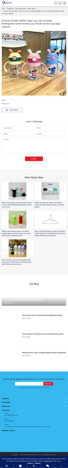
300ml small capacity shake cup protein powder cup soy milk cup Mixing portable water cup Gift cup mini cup (17, 205)
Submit (34, 159)
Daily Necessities (20, 8)
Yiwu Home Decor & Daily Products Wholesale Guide (42, 315)
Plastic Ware (31, 8)
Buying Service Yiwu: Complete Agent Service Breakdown (44, 353)
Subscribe (48, 383)
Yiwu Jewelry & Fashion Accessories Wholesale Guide (42, 334)
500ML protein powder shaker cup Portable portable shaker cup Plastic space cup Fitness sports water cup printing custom (16, 233)
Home (4, 8)
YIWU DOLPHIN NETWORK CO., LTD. (31, 454)
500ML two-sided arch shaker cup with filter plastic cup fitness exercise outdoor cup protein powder (49, 205)
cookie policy (48, 461)
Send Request (12, 110)
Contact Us (5, 410)
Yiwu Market (34, 402)
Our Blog (34, 284)
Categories (10, 8)
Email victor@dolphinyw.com (11, 414)
